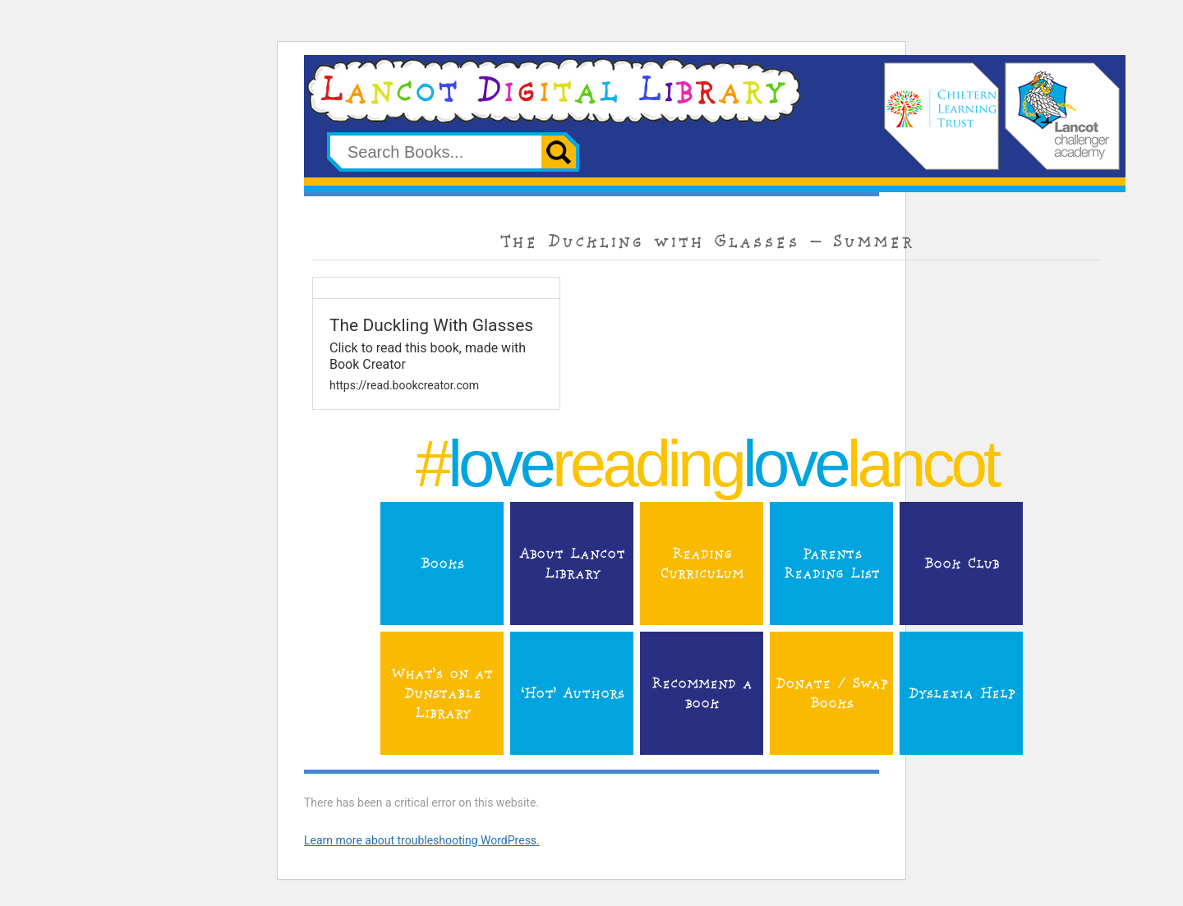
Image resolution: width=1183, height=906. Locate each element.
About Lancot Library (571, 563)
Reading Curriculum (701, 563)
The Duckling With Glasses (431, 325)
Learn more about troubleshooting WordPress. (422, 840)
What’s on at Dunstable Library (441, 693)
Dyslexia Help (961, 693)
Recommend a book (701, 693)
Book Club (961, 563)
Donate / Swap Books (831, 693)
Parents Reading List (831, 563)
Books (441, 563)
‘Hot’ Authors (572, 693)
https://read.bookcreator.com (404, 385)
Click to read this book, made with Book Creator (427, 355)
